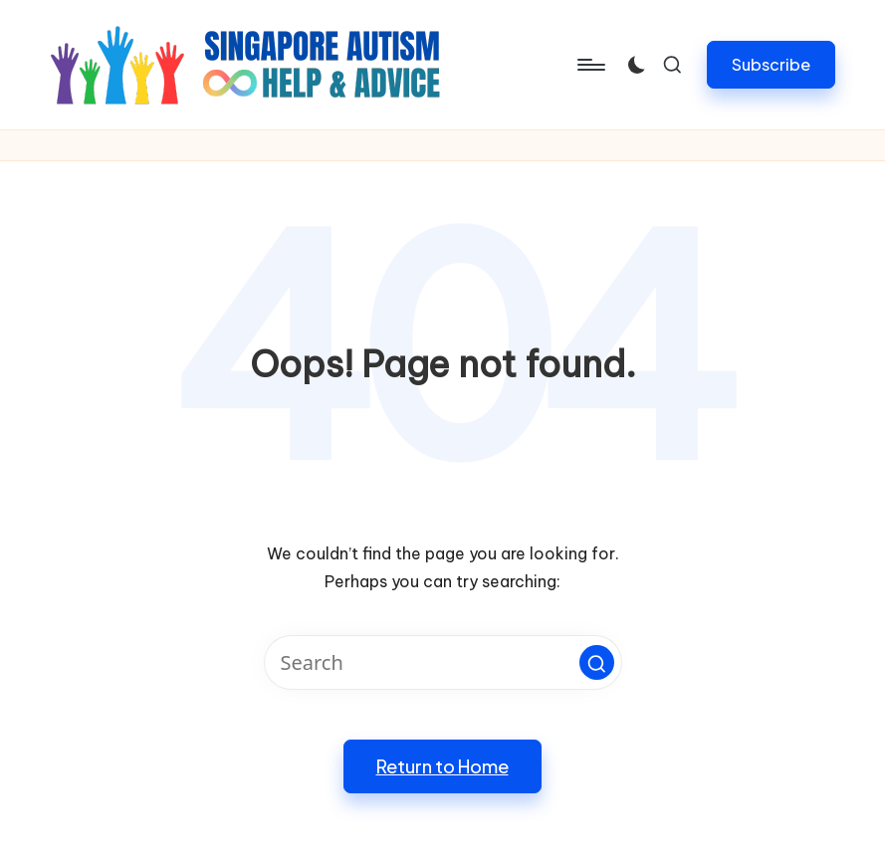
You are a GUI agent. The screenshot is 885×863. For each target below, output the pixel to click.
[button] (771, 64)
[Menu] (589, 65)
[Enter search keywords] (443, 662)
